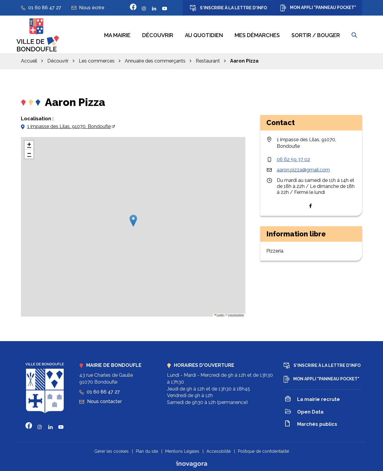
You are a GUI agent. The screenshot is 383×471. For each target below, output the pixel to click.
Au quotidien (204, 35)
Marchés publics (311, 424)
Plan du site (147, 450)
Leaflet (219, 314)
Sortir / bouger (315, 35)
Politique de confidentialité (263, 450)
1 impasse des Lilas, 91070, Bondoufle (69, 125)
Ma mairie (117, 35)
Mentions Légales (182, 450)
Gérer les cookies (111, 450)
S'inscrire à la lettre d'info (228, 8)
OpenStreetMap (236, 314)
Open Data (304, 411)
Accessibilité (218, 450)
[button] (133, 220)
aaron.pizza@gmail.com (303, 169)
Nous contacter (100, 400)
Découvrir (157, 35)
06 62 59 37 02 (293, 158)
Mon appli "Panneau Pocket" (318, 7)
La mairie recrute (312, 399)
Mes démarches (257, 35)
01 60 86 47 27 (99, 391)
